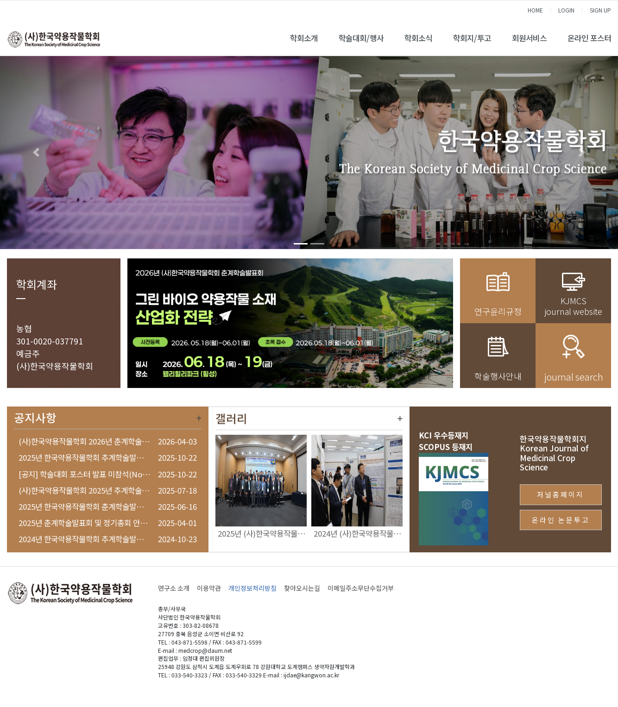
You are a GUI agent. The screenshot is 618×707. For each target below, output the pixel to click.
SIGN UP (600, 10)
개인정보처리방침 (252, 588)
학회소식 (418, 38)
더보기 (199, 418)
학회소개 (304, 38)
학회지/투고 (472, 38)
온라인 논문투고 (561, 520)
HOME (535, 10)
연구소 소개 (173, 588)
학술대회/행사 (361, 38)
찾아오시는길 (302, 588)
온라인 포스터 (589, 38)
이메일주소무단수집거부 (361, 588)
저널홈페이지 (560, 494)
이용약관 (209, 588)
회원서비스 (529, 38)
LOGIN (566, 10)
